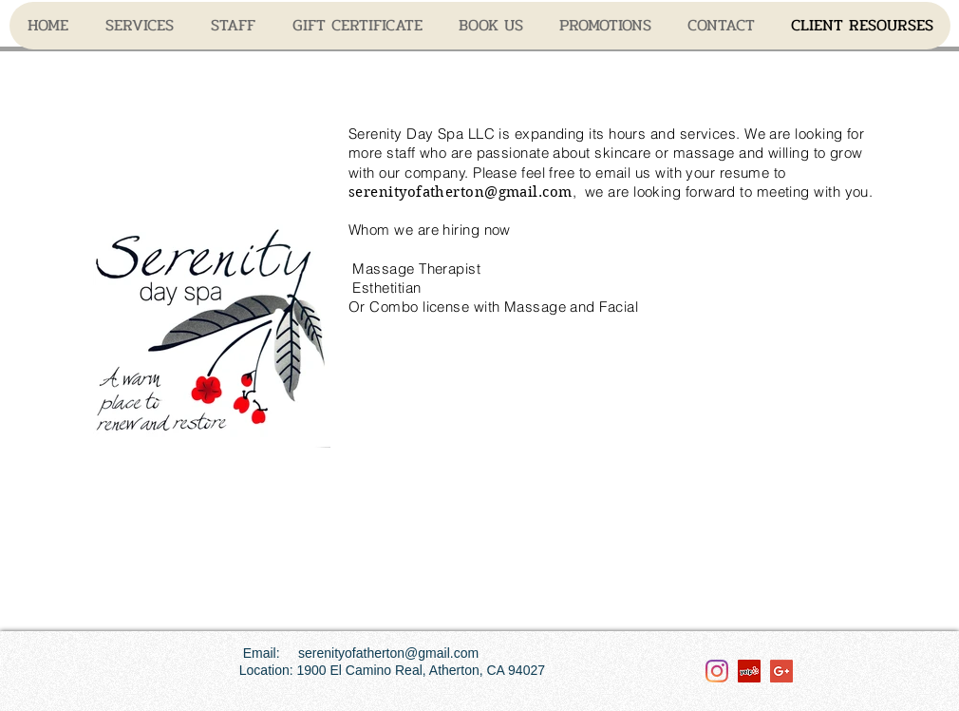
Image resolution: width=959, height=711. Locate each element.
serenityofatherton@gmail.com (460, 192)
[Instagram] (716, 671)
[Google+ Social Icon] (781, 671)
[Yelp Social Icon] (749, 671)
